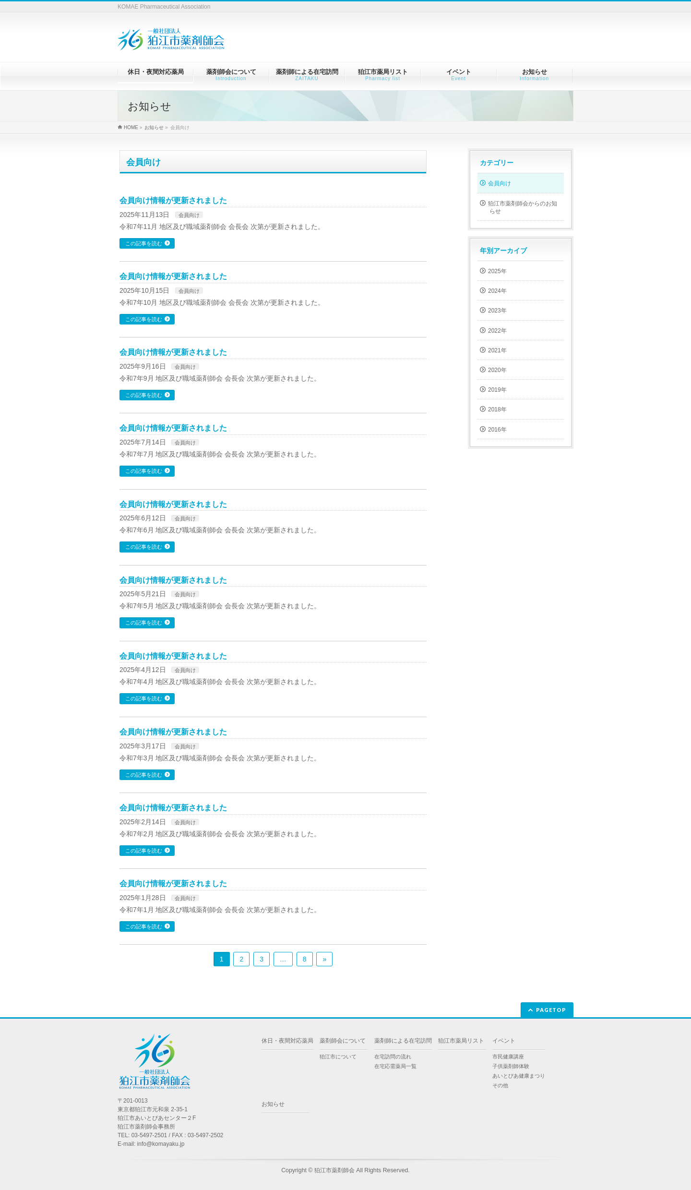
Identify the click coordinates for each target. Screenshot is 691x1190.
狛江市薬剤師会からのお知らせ (522, 207)
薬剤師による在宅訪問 (403, 1040)
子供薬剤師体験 (510, 1066)
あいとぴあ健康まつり (518, 1076)
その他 (500, 1085)
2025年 (497, 271)
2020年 (497, 370)
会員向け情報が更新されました (173, 200)
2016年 (497, 429)
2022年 (497, 330)
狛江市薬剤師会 (334, 1170)
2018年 (497, 409)
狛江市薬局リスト (461, 1040)
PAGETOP (551, 1010)
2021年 (497, 350)
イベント (503, 1040)
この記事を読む (143, 243)
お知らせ (273, 1104)
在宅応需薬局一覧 (395, 1066)
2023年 (497, 310)
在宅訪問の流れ (392, 1056)
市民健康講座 (508, 1056)
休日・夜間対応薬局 (287, 1040)
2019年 (497, 389)
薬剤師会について (343, 1040)
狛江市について (338, 1056)
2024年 (497, 291)
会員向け (189, 215)
